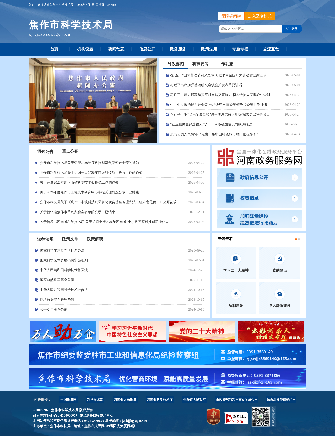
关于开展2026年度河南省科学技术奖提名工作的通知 (79, 182)
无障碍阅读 (231, 16)
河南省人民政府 (125, 399)
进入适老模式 (260, 16)
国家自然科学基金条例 (57, 280)
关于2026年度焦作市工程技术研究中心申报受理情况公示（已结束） (91, 192)
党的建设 (279, 270)
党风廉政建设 (280, 306)
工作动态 (225, 64)
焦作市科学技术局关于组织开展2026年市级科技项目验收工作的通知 (91, 172)
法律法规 (45, 239)
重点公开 (70, 151)
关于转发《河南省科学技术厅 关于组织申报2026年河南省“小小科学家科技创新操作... (104, 222)
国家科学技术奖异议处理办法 (62, 250)
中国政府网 (68, 399)
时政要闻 (176, 64)
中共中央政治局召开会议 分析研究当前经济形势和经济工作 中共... (220, 104)
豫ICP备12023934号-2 (95, 415)
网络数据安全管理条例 (57, 299)
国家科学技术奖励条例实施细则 (64, 260)
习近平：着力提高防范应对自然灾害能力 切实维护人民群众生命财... (221, 95)
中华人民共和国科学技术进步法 (64, 290)
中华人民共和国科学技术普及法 (64, 270)
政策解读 (95, 239)
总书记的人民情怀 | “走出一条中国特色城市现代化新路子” (214, 134)
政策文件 (70, 239)
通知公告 (45, 151)
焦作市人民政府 (194, 399)
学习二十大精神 (236, 270)
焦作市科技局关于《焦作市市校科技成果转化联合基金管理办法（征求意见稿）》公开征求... (109, 202)
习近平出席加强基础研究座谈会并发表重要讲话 (206, 85)
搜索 (292, 29)
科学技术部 (95, 399)
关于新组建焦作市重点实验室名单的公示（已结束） (79, 212)
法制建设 (236, 306)
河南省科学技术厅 (160, 399)
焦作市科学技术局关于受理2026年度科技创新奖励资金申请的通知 (89, 163)
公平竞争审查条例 (53, 309)
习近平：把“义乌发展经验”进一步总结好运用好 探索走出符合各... (219, 114)
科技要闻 (200, 64)
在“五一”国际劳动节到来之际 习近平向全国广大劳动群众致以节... (219, 75)
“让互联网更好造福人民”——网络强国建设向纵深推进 (211, 124)
